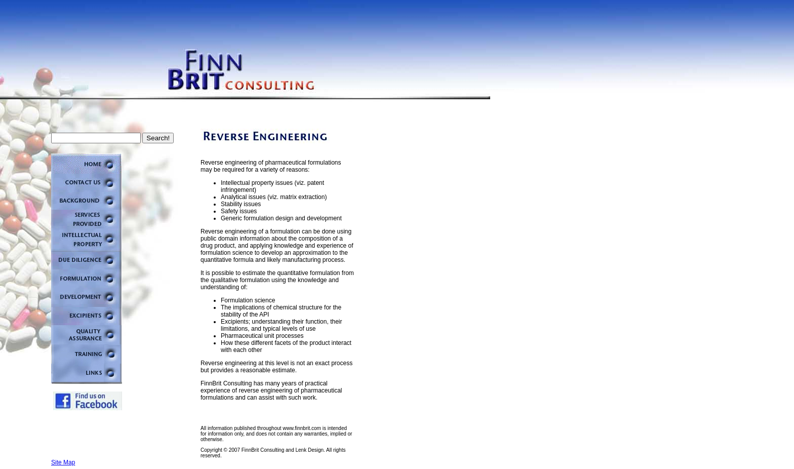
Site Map (63, 462)
